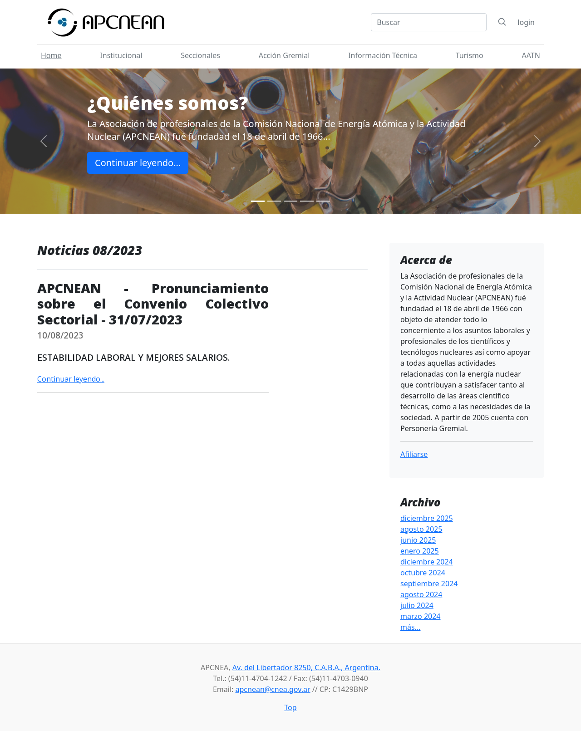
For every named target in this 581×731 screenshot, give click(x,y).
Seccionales (200, 55)
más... (410, 627)
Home (51, 55)
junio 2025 (418, 540)
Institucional (121, 55)
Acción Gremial (284, 55)
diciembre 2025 (426, 518)
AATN (531, 55)
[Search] (429, 22)
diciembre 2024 (426, 562)
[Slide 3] (290, 201)
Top (290, 707)
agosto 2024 (421, 594)
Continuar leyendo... (138, 163)
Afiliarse (414, 454)
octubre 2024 (422, 573)
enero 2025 (419, 551)
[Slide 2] (274, 201)
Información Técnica (382, 55)
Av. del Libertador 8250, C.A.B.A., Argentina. (306, 667)
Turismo (469, 55)
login (526, 22)
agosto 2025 (421, 529)
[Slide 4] (307, 201)
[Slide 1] (258, 201)
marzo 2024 (420, 616)
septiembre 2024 (429, 584)
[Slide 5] (323, 201)
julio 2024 (416, 605)
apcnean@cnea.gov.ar (273, 689)
